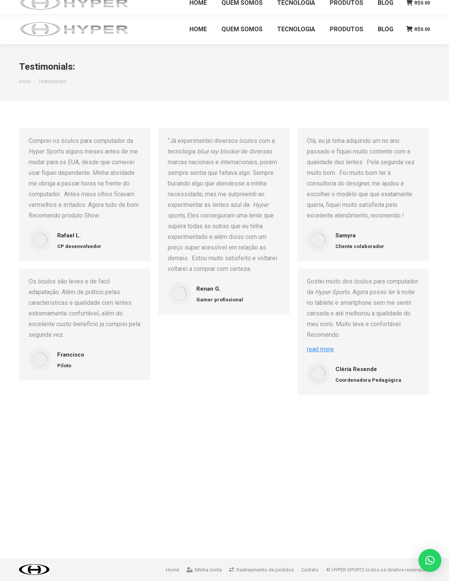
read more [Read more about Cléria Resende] (320, 349)
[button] (430, 560)
